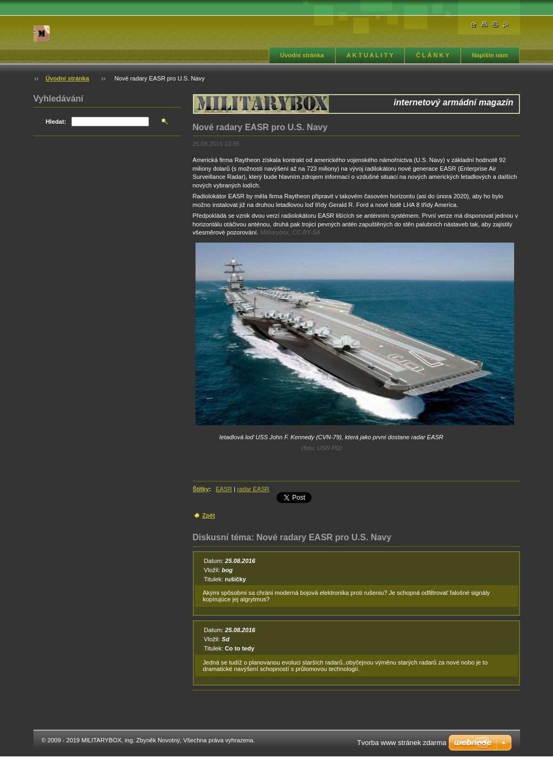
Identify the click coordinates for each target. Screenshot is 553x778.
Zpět (209, 515)
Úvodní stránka (302, 55)
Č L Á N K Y (432, 55)
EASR (223, 489)
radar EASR (253, 489)
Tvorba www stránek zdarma (401, 743)
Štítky (201, 489)
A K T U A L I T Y (370, 55)
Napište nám (490, 55)
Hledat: (56, 121)
